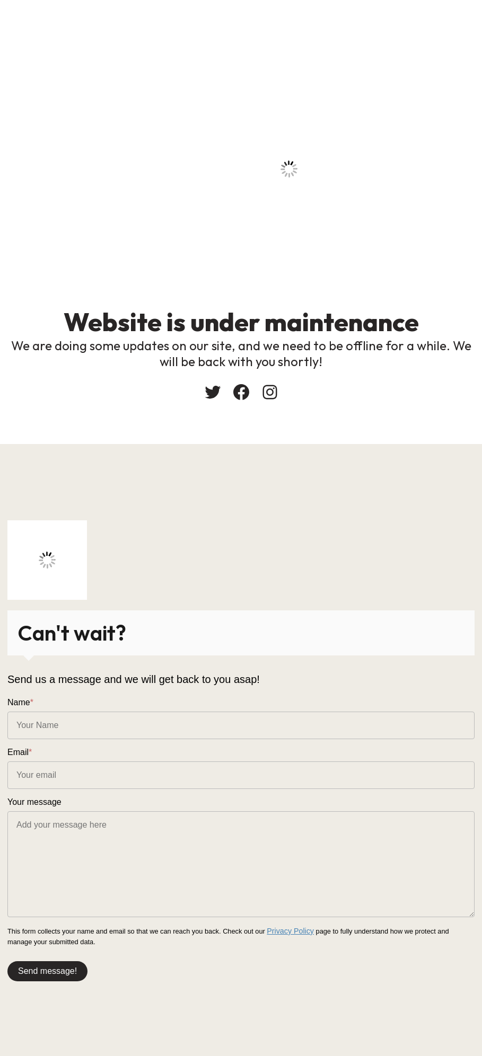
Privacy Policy (288, 931)
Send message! (47, 969)
